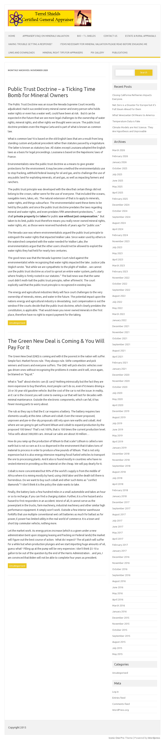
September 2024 (121, 217)
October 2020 (119, 387)
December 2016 (120, 557)
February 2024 (120, 235)
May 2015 (117, 654)
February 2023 (120, 271)
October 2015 (119, 630)
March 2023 (118, 265)
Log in (115, 691)
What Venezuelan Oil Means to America (133, 115)
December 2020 (120, 374)
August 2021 (119, 350)
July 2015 (117, 648)
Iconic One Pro (116, 738)
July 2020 (117, 393)
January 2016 (119, 611)
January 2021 (119, 368)
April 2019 (117, 441)
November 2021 (120, 332)
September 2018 (121, 466)
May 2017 (117, 532)
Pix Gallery (97, 52)
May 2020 (117, 399)
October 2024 (119, 211)
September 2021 (121, 344)
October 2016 (119, 569)
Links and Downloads (21, 52)
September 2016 (121, 575)
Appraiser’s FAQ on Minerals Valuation (46, 36)
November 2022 (120, 277)
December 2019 (120, 411)
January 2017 (119, 550)
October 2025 (119, 168)
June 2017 (117, 526)
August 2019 (119, 417)
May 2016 (117, 593)
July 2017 (117, 520)
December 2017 (120, 502)
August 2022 (119, 295)
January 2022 (119, 320)
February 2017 (120, 544)
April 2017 (117, 538)
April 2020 (117, 405)
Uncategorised (17, 322)
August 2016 (119, 581)
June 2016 (117, 587)
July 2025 (117, 174)
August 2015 (119, 642)
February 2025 (120, 198)
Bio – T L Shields (86, 36)
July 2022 (117, 301)
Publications (119, 52)
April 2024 (117, 229)
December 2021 (120, 326)
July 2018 (117, 478)
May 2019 (117, 435)
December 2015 (120, 617)
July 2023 (117, 247)
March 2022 (118, 314)
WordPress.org (120, 710)
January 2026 (119, 162)
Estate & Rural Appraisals (140, 36)
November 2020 (120, 381)
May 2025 (117, 186)
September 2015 (121, 636)
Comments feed (121, 704)
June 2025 (117, 180)
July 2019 (117, 423)
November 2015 (120, 623)
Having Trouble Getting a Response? (30, 44)
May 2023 (117, 253)
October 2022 (119, 283)
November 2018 (120, 460)
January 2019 (119, 447)
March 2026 (118, 150)
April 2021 (117, 356)
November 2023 (120, 241)
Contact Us (110, 36)
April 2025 (117, 192)
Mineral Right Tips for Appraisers (63, 52)
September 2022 (121, 289)
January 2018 (119, 496)
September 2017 (121, 508)
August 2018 (119, 472)
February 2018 (120, 490)
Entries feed (118, 697)
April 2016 (117, 599)
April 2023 (117, 259)
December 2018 (120, 453)
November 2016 (120, 563)
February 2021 (120, 362)
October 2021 (119, 338)
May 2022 (117, 308)
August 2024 (119, 223)
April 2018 (117, 484)
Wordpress (154, 738)
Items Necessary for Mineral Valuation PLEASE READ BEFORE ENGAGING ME (103, 44)
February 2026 (120, 156)
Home (11, 36)
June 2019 (117, 429)
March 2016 (118, 605)
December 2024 (120, 204)
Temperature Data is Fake (126, 121)
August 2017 (119, 514)
